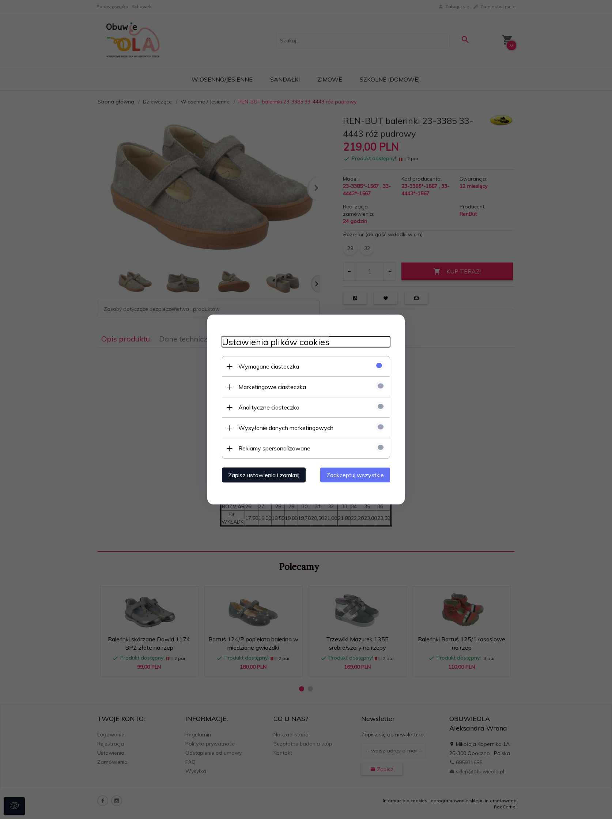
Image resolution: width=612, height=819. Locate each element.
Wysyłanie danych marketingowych (285, 427)
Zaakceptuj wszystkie (355, 475)
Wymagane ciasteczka (268, 366)
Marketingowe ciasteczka (272, 386)
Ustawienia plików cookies (275, 342)
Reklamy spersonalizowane (274, 448)
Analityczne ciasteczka (268, 407)
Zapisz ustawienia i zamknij (263, 475)
